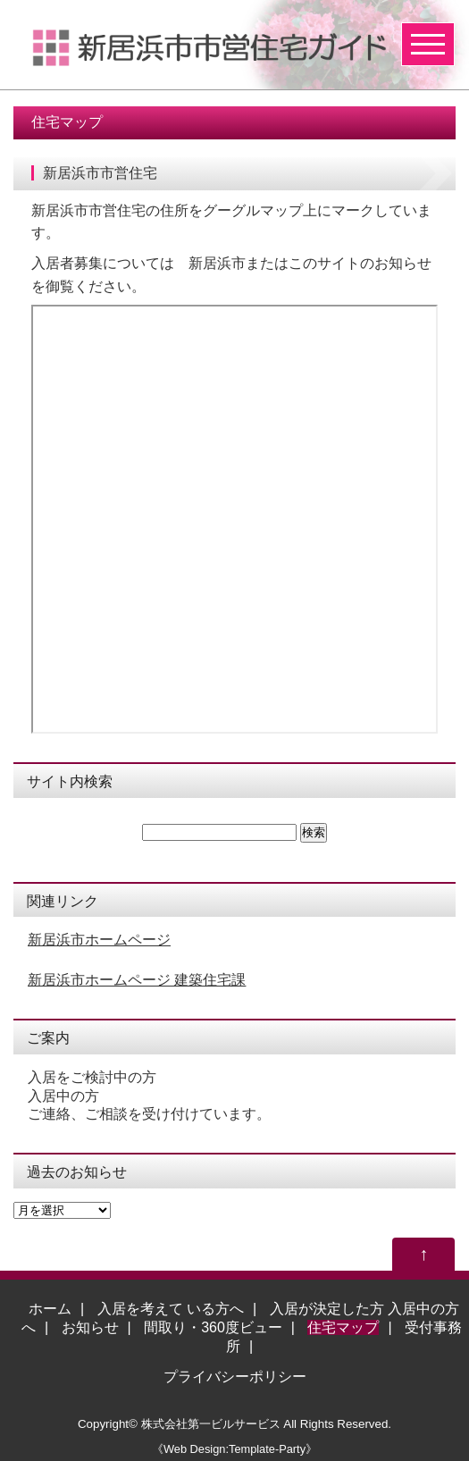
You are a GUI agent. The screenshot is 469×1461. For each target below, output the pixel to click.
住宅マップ (343, 1327)
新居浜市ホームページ (99, 939)
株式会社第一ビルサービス (211, 1424)
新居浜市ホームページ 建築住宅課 (137, 979)
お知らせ (90, 1327)
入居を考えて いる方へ (170, 1308)
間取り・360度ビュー (213, 1327)
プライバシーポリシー (234, 1376)
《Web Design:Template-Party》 (234, 1449)
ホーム (50, 1308)
